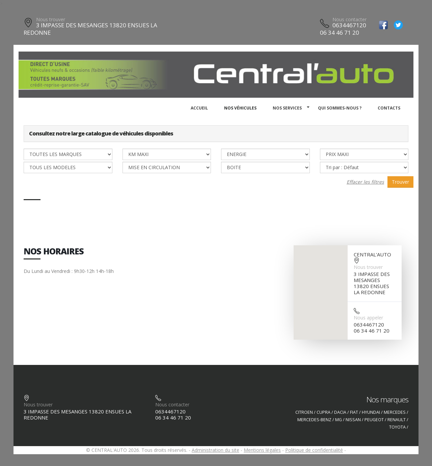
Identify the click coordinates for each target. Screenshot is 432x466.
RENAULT (396, 420)
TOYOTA (397, 427)
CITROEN (304, 412)
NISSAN (353, 420)
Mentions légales (262, 450)
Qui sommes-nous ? (339, 108)
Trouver (400, 182)
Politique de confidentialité (314, 450)
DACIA (340, 412)
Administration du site (215, 450)
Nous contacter (349, 19)
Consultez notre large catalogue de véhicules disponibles (101, 133)
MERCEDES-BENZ (314, 420)
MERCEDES (395, 412)
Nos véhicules (240, 108)
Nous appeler (368, 317)
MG (338, 420)
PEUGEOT (374, 420)
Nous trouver (50, 19)
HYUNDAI (371, 412)
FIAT (354, 412)
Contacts (389, 108)
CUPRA (323, 412)
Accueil (199, 108)
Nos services (287, 108)
